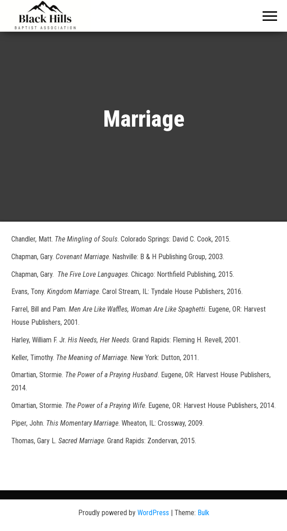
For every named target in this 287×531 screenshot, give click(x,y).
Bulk (203, 512)
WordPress (153, 512)
